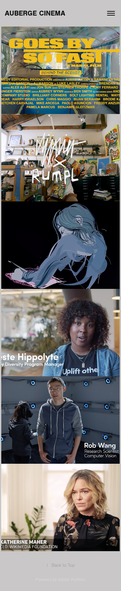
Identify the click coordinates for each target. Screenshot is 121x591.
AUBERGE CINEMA (35, 13)
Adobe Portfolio (72, 579)
